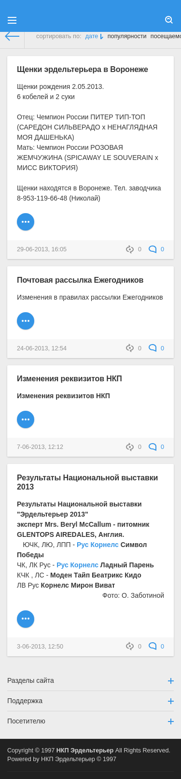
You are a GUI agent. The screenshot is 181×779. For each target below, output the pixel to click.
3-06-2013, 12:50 (40, 646)
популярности (127, 36)
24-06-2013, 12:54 (42, 348)
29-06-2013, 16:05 (42, 249)
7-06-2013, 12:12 (40, 447)
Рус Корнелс (98, 544)
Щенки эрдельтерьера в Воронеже (82, 69)
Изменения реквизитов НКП (69, 378)
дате (91, 36)
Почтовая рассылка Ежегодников (80, 279)
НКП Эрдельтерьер (85, 750)
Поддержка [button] (90, 701)
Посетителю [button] (90, 721)
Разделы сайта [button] (90, 680)
